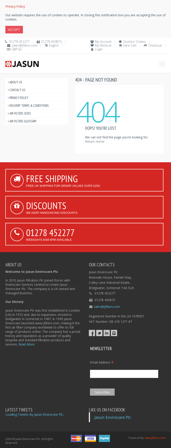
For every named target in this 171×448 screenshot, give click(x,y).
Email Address (102, 362)
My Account (103, 41)
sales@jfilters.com (24, 45)
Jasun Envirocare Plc (112, 417)
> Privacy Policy (18, 98)
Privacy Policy (15, 6)
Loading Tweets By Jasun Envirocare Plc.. (34, 414)
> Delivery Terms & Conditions (28, 105)
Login (99, 49)
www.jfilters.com (155, 438)
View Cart (129, 45)
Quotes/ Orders (134, 41)
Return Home (94, 141)
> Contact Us (16, 90)
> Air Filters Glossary (22, 121)
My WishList (103, 45)
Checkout (155, 45)
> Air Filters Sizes (19, 113)
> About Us (15, 82)
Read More (26, 344)
